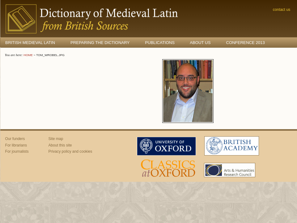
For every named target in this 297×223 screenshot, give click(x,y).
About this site (60, 145)
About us (200, 42)
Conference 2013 (245, 42)
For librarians (16, 145)
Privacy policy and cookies (70, 151)
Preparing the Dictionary (99, 42)
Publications (160, 42)
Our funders (15, 139)
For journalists (17, 151)
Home (28, 55)
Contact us (282, 9)
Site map (56, 139)
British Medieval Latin (30, 42)
